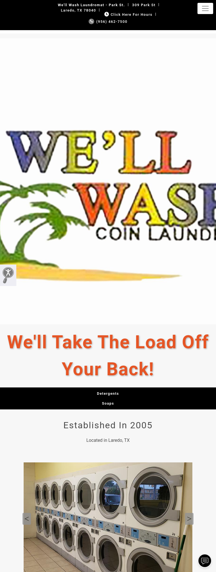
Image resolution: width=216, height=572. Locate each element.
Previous (26, 519)
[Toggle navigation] (205, 8)
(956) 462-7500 (108, 21)
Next (189, 519)
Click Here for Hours (127, 14)
